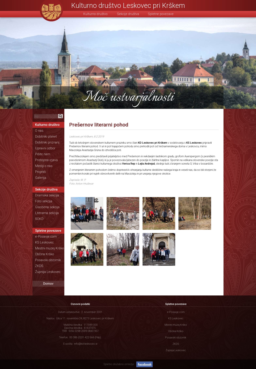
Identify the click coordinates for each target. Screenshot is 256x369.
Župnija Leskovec (47, 272)
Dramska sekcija (47, 195)
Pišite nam (42, 154)
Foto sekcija (43, 201)
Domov (48, 283)
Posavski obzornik (48, 260)
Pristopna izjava (46, 160)
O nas (39, 131)
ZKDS (39, 266)
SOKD (39, 219)
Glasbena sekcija (47, 207)
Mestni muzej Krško (49, 248)
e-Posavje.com (46, 236)
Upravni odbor (45, 148)
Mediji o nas (43, 166)
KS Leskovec (44, 242)
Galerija (40, 178)
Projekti (40, 172)
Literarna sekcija (47, 213)
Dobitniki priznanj (47, 142)
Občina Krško (44, 254)
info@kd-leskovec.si (85, 343)
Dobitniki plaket (46, 136)
